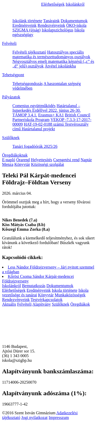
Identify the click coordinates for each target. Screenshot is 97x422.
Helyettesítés (41, 160)
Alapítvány (41, 304)
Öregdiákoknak (15, 155)
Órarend (23, 160)
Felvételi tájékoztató (29, 52)
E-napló (8, 160)
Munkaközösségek (70, 295)
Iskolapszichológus (57, 30)
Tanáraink (51, 21)
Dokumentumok (74, 21)
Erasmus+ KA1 (51, 115)
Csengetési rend (66, 160)
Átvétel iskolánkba (60, 66)
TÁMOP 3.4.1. (24, 115)
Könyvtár (22, 164)
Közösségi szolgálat (47, 164)
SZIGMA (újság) (26, 30)
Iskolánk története (27, 21)
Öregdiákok (80, 304)
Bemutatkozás (34, 285)
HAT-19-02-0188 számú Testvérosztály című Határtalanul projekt (50, 126)
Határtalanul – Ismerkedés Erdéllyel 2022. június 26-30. (46, 108)
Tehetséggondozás (27, 83)
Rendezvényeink (51, 25)
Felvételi (9, 43)
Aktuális (9, 304)
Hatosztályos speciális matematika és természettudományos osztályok (51, 54)
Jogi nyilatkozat (34, 417)
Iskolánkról (75, 4)
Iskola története (64, 290)
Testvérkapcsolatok (46, 299)
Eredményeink (24, 25)
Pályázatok (11, 97)
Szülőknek (11, 137)
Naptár (86, 160)
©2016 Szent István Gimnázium (28, 413)
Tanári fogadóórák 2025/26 (34, 146)
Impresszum (59, 417)
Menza (7, 164)
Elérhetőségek (53, 4)
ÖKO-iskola (76, 25)
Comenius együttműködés (34, 106)
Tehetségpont (13, 75)
